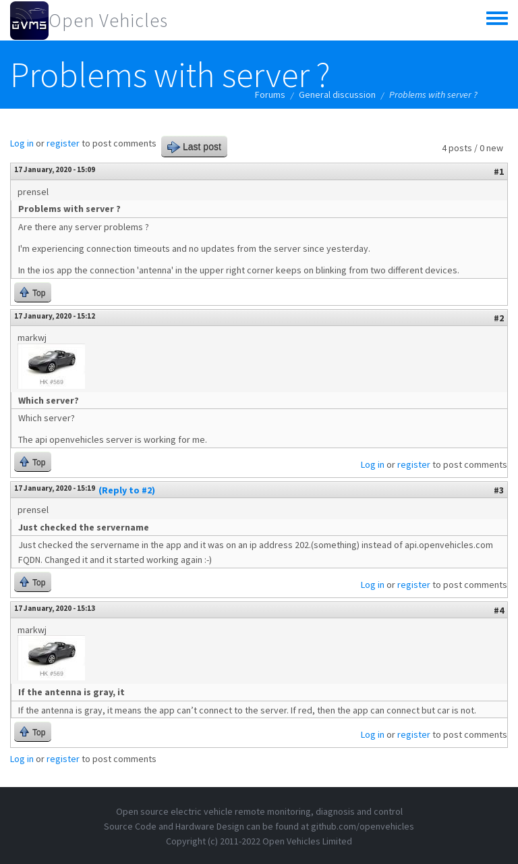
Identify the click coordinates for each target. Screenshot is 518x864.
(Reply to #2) (126, 490)
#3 (499, 490)
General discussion (337, 94)
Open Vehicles (108, 20)
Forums (270, 94)
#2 (499, 318)
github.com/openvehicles (362, 826)
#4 (499, 610)
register (63, 143)
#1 (499, 171)
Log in (22, 143)
